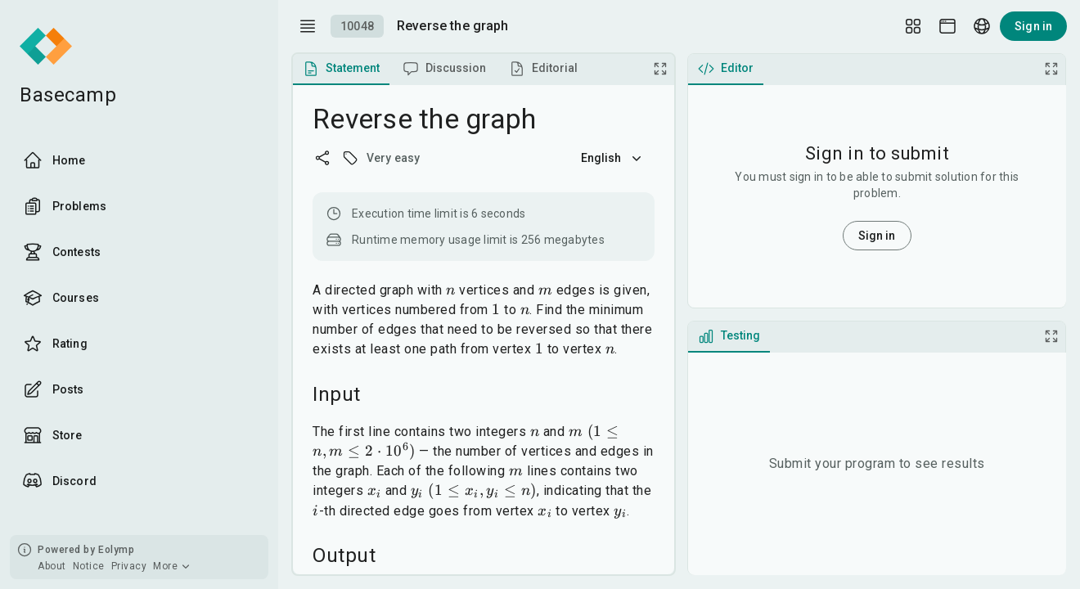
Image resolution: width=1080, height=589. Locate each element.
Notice (89, 566)
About (52, 566)
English (613, 158)
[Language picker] (981, 26)
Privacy (129, 566)
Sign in (1033, 26)
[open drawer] (307, 26)
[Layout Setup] (913, 26)
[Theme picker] (947, 26)
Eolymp (116, 549)
